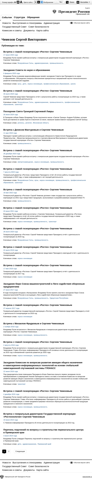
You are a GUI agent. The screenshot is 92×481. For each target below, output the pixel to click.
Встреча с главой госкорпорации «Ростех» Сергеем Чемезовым (37, 52)
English (87, 8)
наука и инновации (35, 84)
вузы (19, 84)
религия (28, 123)
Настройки (84, 2)
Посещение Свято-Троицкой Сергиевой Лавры (28, 111)
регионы (21, 123)
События (7, 17)
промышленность (56, 63)
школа (73, 84)
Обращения (33, 17)
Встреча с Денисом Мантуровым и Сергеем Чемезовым (33, 130)
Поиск (72, 2)
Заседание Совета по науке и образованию (26, 70)
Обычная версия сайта (82, 23)
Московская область (41, 123)
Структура (19, 17)
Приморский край (44, 444)
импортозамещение (25, 162)
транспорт (19, 104)
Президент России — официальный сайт (71, 12)
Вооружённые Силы (25, 63)
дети (24, 84)
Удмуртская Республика (59, 298)
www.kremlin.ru (87, 477)
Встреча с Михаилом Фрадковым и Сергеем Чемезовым (33, 323)
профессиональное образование (56, 84)
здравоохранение (41, 63)
